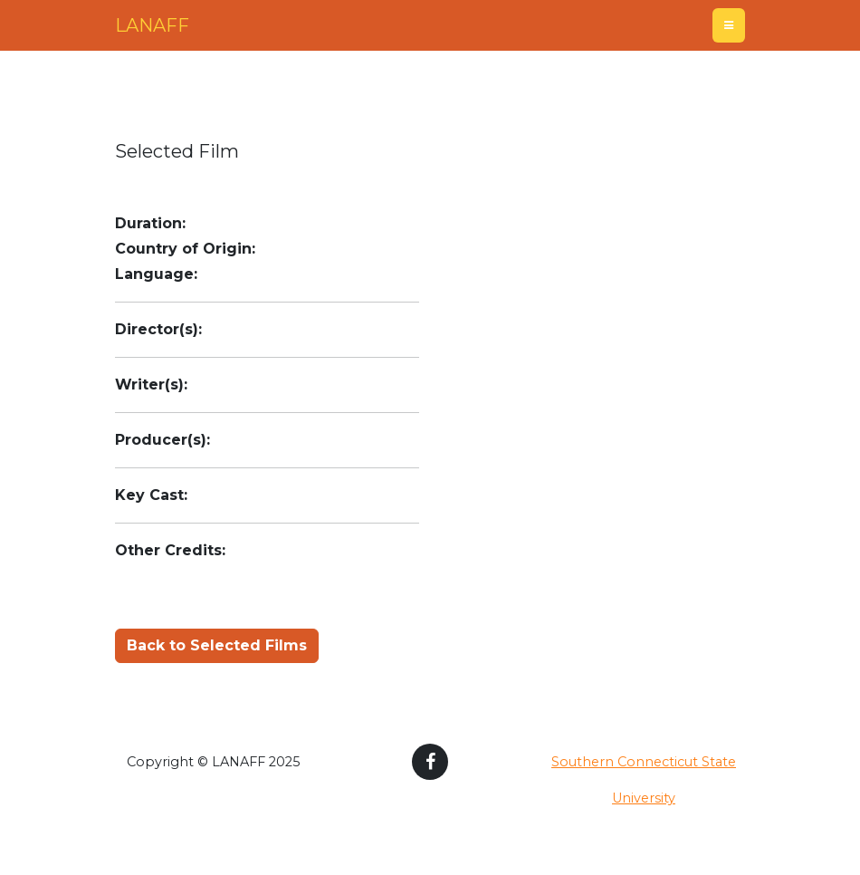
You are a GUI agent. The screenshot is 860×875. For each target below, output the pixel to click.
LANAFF (152, 25)
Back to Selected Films (217, 645)
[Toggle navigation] (728, 25)
